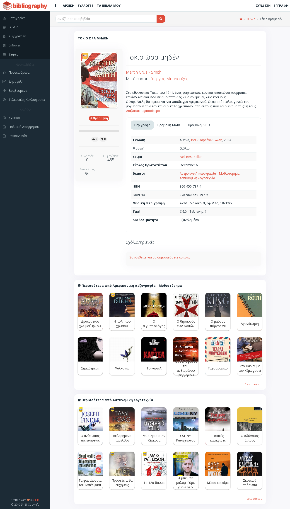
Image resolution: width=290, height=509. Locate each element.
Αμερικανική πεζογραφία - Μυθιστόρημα (209, 173)
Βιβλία (251, 19)
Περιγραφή (142, 125)
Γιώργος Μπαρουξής (169, 78)
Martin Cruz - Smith (144, 72)
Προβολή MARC (169, 125)
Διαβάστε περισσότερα (143, 111)
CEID (36, 500)
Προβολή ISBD (199, 125)
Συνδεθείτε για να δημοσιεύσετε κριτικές (159, 257)
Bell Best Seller (191, 156)
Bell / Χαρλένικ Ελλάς (206, 140)
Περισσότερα (253, 384)
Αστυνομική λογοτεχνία (197, 178)
